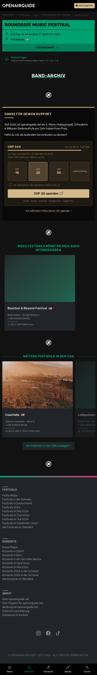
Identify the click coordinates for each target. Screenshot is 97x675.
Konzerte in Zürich (13, 551)
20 (38, 171)
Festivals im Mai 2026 (15, 511)
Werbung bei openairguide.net (20, 607)
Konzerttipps (9, 547)
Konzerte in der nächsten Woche (21, 559)
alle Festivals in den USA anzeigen (47, 445)
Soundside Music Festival (56, 15)
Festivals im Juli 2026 (15, 519)
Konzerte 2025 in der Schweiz (20, 571)
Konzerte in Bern (12, 555)
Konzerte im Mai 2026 (15, 567)
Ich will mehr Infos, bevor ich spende (47, 211)
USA (36, 15)
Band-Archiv (82, 15)
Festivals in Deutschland (17, 503)
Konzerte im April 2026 (16, 563)
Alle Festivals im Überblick (17, 527)
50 (59, 171)
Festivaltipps (10, 495)
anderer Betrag (80, 171)
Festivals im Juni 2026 (16, 515)
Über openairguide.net (15, 599)
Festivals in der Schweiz (16, 499)
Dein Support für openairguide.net (22, 603)
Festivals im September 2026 (20, 523)
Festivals (24, 15)
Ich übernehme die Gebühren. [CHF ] (35, 185)
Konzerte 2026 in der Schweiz (20, 575)
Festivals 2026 (11, 507)
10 (17, 171)
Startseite (9, 15)
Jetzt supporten (84, 6)
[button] (48, 47)
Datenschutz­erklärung (15, 611)
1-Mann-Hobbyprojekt (59, 124)
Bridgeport (19, 39)
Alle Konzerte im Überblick (17, 579)
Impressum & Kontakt (15, 615)
